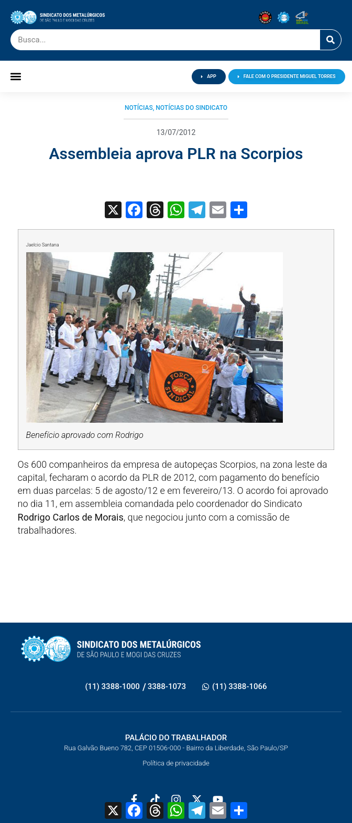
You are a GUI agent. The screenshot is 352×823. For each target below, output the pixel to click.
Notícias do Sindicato (191, 107)
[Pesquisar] (330, 40)
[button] (15, 76)
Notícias (139, 107)
